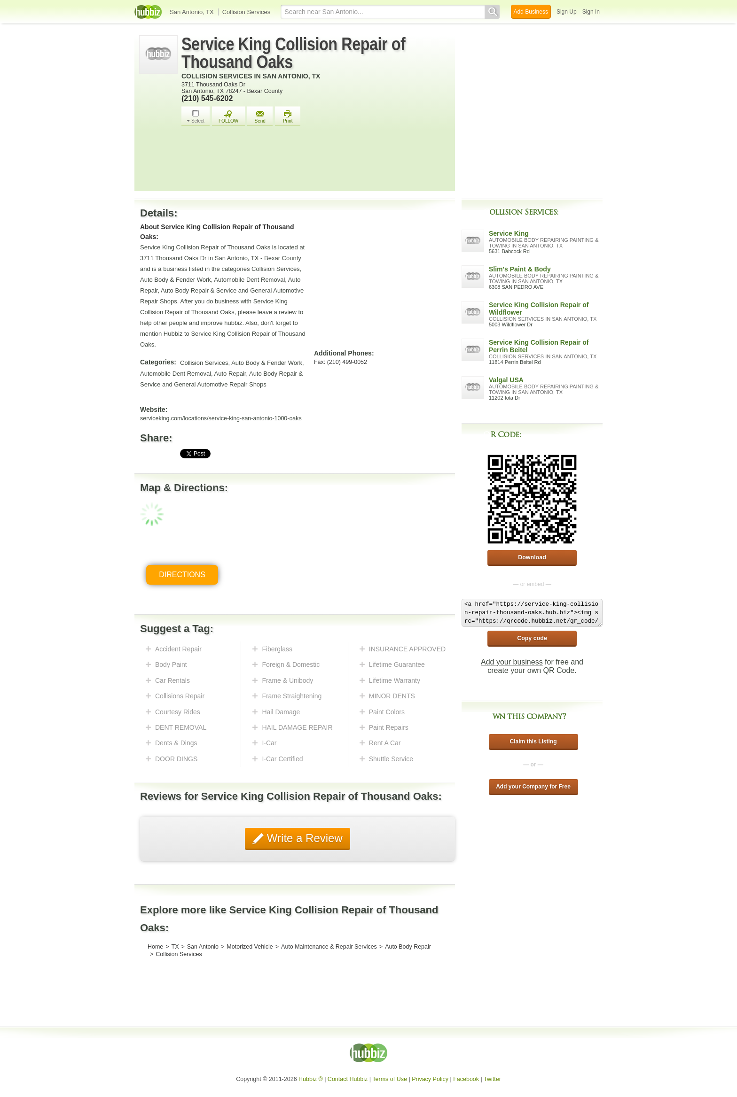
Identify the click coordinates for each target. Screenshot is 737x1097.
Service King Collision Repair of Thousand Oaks (293, 53)
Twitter (492, 1079)
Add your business (512, 662)
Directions (182, 575)
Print (288, 117)
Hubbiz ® (310, 1079)
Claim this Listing (533, 741)
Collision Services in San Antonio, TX (250, 76)
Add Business (531, 11)
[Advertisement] (316, 161)
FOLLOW (228, 117)
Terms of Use (389, 1079)
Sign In (591, 11)
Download (532, 557)
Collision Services (246, 11)
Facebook (466, 1079)
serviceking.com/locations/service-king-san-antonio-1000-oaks (221, 418)
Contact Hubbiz (348, 1079)
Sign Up (567, 11)
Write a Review (303, 838)
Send (260, 117)
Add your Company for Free (533, 786)
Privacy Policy (430, 1079)
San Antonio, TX (192, 11)
